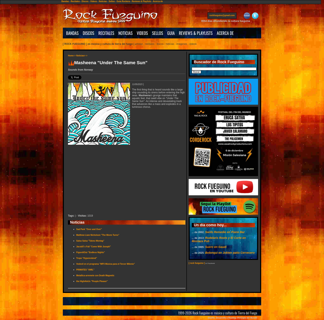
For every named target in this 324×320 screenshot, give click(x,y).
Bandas (65, 1)
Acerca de (158, 1)
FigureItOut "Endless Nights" (90, 252)
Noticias (103, 1)
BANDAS (72, 33)
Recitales (75, 1)
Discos (85, 1)
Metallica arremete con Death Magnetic (95, 275)
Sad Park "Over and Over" (89, 229)
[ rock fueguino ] (197, 263)
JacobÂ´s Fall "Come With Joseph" (93, 246)
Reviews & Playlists (141, 1)
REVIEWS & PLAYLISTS (196, 33)
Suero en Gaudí (215, 247)
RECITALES (106, 33)
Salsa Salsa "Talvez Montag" (90, 241)
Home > (71, 56)
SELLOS (157, 33)
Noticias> (81, 56)
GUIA (171, 33)
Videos (93, 1)
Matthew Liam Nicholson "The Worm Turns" (97, 235)
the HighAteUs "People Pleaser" (92, 281)
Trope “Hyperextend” (86, 258)
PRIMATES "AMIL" (85, 270)
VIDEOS (142, 33)
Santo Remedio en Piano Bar (225, 232)
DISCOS (88, 33)
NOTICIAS (125, 33)
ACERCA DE (225, 33)
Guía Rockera (123, 1)
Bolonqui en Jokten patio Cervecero (230, 252)
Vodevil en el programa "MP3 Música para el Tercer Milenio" (105, 264)
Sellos (112, 1)
